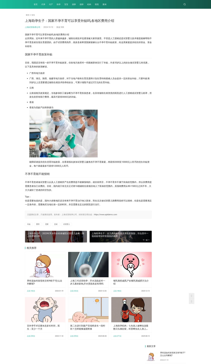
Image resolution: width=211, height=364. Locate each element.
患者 (55, 224)
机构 (89, 4)
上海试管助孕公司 (32, 27)
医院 (97, 4)
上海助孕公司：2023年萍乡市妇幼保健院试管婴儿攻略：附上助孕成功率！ (154, 138)
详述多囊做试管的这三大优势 (176, 159)
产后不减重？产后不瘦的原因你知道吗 (176, 136)
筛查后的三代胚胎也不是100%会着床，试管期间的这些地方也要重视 (176, 116)
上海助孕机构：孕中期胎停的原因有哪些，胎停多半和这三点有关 (154, 116)
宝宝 (66, 4)
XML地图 (94, 355)
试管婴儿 (66, 224)
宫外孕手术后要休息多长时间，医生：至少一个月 (42, 322)
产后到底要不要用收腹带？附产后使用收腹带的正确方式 (154, 181)
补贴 (28, 224)
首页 (36, 4)
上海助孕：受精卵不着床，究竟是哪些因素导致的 (176, 202)
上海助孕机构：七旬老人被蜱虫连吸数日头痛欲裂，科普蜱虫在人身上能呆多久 (120, 323)
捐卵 (74, 4)
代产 (51, 4)
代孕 (43, 4)
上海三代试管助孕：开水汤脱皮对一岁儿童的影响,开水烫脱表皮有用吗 (81, 280)
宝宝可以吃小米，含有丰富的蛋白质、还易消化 (154, 201)
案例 (104, 4)
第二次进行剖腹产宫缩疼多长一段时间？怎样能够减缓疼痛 (81, 322)
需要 (46, 224)
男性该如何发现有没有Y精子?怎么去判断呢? (42, 279)
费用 (37, 224)
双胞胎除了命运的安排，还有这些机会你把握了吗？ (176, 181)
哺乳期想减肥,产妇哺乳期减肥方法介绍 (120, 279)
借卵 (81, 4)
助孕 (59, 4)
